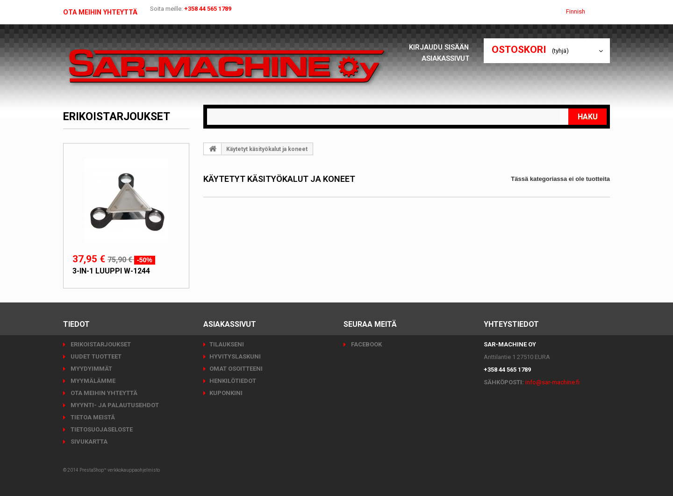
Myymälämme (92, 380)
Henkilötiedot (232, 380)
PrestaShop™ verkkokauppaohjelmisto (119, 470)
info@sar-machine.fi (552, 382)
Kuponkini (226, 392)
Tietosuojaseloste (101, 429)
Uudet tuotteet (95, 356)
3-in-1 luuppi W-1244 (111, 270)
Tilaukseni (226, 344)
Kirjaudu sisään (439, 47)
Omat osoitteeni (236, 368)
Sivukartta (88, 441)
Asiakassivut (445, 58)
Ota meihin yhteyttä (104, 12)
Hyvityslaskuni (235, 356)
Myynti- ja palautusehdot (114, 405)
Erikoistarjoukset (116, 116)
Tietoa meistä (92, 417)
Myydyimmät (90, 368)
